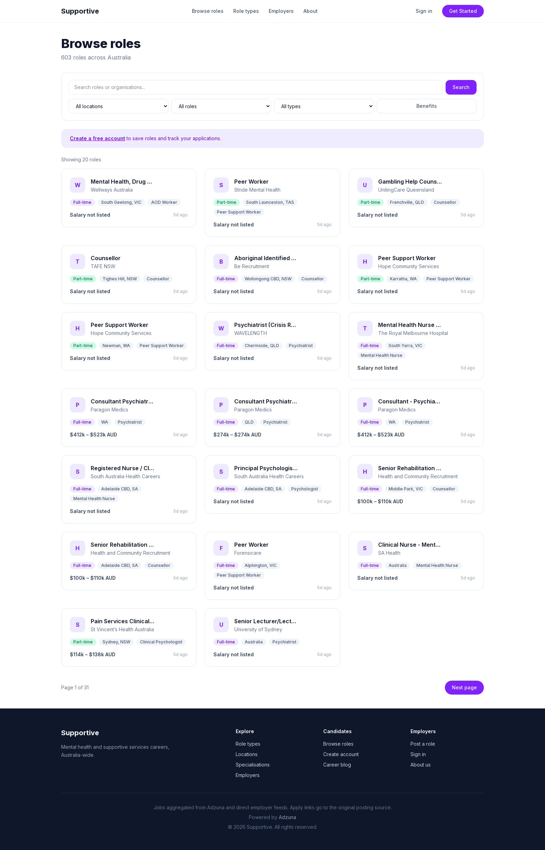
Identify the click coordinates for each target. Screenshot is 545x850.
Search (461, 87)
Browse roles (207, 11)
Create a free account (97, 138)
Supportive (80, 11)
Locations (247, 754)
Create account (341, 754)
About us (420, 765)
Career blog (337, 765)
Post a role (422, 744)
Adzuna (287, 817)
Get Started (463, 11)
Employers (281, 11)
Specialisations (253, 765)
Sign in (424, 11)
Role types (246, 11)
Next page (464, 687)
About (310, 11)
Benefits (426, 106)
